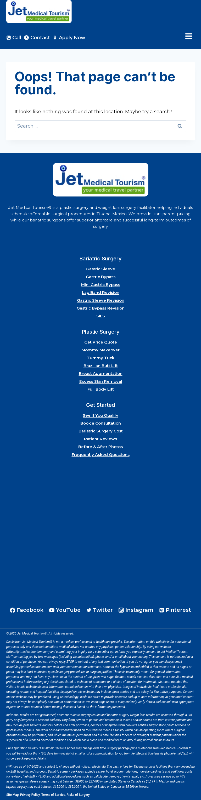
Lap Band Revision (100, 292)
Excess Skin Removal (100, 381)
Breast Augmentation (100, 373)
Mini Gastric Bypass (100, 284)
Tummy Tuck (100, 357)
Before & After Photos (100, 446)
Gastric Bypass (100, 276)
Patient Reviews (100, 438)
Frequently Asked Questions (101, 454)
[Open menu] (188, 36)
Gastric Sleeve (100, 268)
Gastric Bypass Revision (101, 308)
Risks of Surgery (78, 795)
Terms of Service (53, 795)
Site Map (12, 795)
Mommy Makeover (100, 349)
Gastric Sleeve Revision (100, 300)
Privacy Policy (30, 795)
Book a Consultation (100, 423)
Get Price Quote (100, 342)
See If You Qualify (100, 415)
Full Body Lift (100, 389)
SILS (100, 315)
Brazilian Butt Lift (100, 365)
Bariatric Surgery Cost (101, 430)
